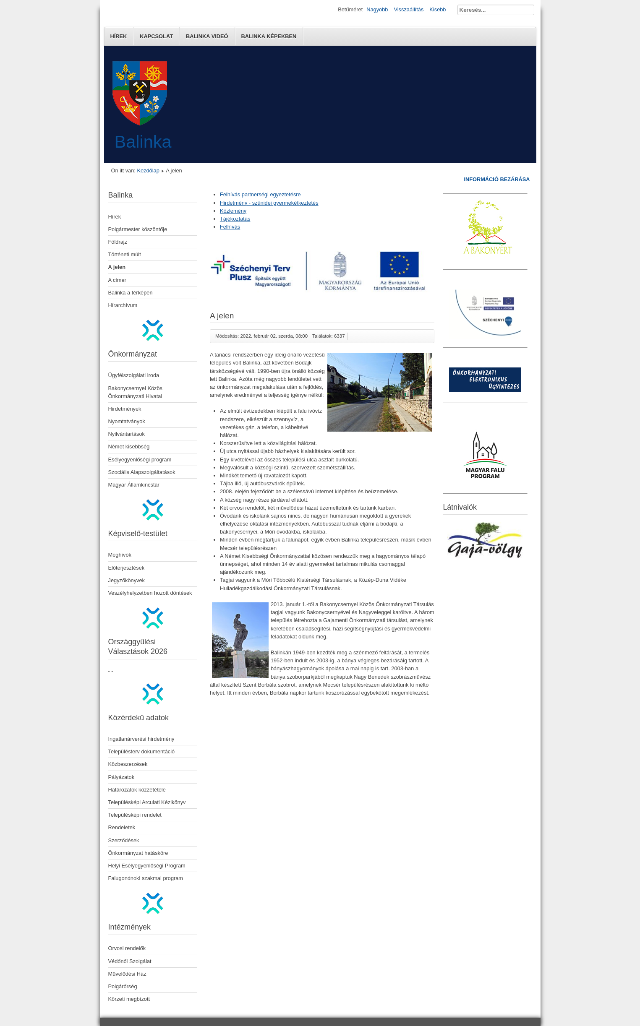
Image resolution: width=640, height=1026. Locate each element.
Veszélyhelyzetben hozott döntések (150, 593)
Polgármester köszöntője (137, 229)
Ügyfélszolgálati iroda (133, 375)
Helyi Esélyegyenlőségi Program (146, 865)
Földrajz (118, 242)
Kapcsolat (156, 36)
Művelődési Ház (127, 974)
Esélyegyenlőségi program (140, 459)
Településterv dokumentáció (141, 751)
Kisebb (437, 9)
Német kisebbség (129, 446)
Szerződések (123, 840)
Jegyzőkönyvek (126, 580)
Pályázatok (121, 777)
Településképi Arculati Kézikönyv (147, 802)
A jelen (116, 267)
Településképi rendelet (135, 815)
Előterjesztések (126, 568)
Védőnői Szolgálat (130, 961)
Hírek (118, 36)
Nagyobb (377, 9)
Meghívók (119, 555)
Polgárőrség (122, 986)
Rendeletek (122, 827)
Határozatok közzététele (137, 789)
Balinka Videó (207, 36)
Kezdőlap (148, 170)
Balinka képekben (269, 36)
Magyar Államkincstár (133, 485)
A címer (117, 280)
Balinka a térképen (130, 292)
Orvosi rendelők (127, 948)
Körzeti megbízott (129, 999)
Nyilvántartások (126, 434)
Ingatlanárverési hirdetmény (141, 739)
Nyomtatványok (126, 421)
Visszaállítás (408, 9)
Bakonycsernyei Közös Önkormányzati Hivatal (135, 392)
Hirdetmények (124, 409)
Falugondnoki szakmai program (145, 878)
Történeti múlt (124, 254)
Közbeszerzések (128, 764)
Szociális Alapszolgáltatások (141, 472)
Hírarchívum (123, 305)
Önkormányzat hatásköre (138, 853)
